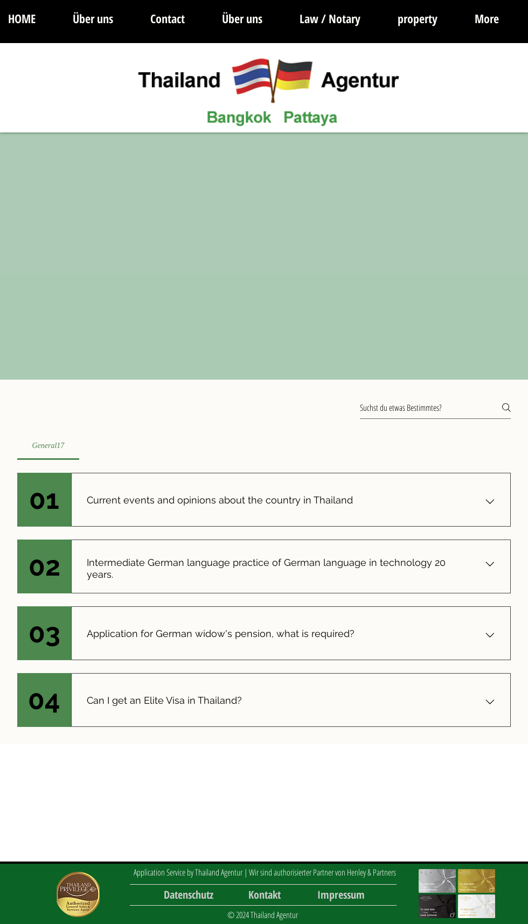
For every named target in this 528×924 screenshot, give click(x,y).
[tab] (48, 446)
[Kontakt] (264, 894)
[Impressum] (341, 894)
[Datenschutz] (188, 894)
